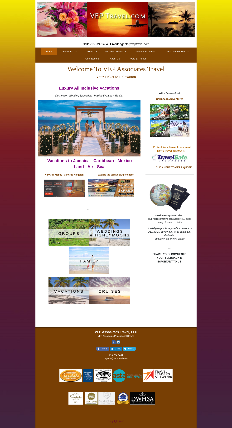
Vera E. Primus (138, 58)
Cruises (89, 51)
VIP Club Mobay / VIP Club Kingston (64, 174)
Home (48, 51)
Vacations (67, 51)
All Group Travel (114, 51)
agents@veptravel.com (115, 358)
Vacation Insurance (145, 51)
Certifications (92, 58)
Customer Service (175, 51)
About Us (115, 58)
